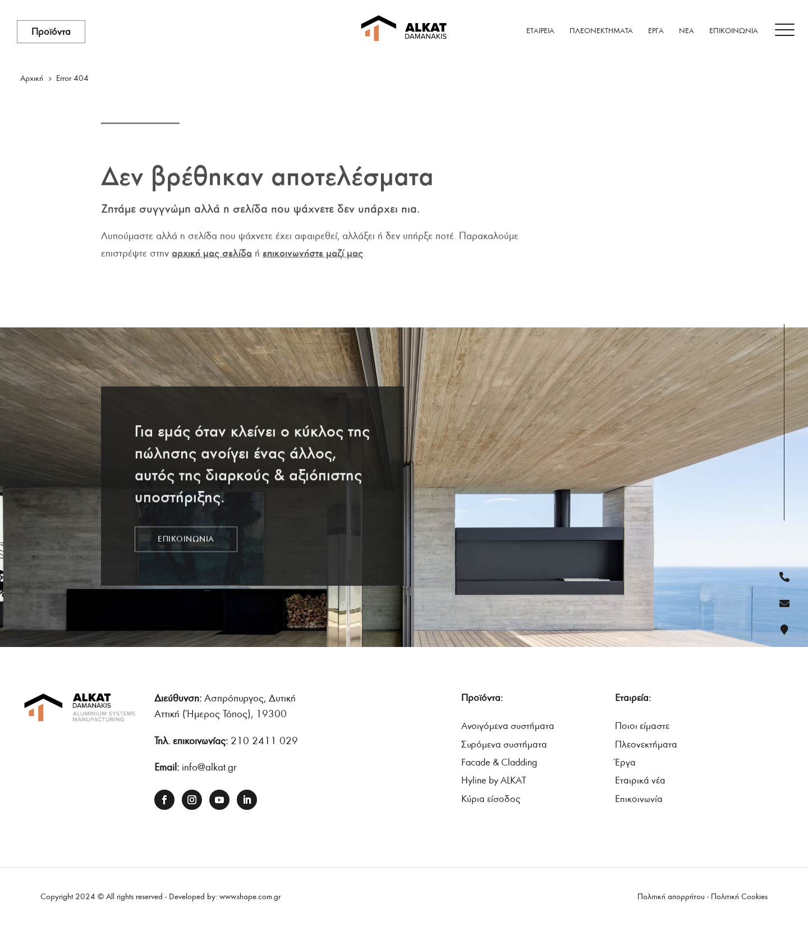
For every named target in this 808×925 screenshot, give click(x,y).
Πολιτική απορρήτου (671, 896)
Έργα (625, 762)
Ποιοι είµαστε (642, 726)
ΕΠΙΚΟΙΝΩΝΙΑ (733, 31)
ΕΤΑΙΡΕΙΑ (540, 31)
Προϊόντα (51, 32)
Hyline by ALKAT (493, 780)
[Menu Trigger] (784, 30)
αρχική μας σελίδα (212, 249)
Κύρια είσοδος (490, 799)
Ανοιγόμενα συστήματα (507, 726)
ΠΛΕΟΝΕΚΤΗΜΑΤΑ (601, 31)
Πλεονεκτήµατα (646, 744)
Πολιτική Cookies (739, 896)
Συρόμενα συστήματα (504, 744)
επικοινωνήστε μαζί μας (313, 249)
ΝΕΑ (686, 31)
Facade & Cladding (499, 762)
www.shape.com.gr (250, 896)
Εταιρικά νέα (640, 780)
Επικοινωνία (639, 799)
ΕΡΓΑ (656, 31)
